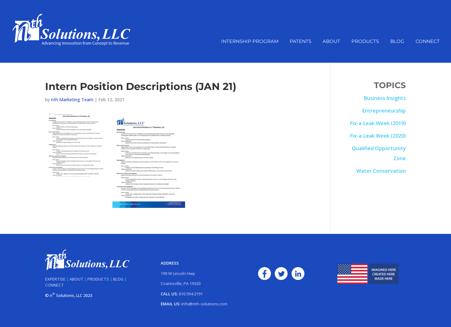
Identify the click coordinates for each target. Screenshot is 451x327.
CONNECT (54, 285)
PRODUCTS (98, 279)
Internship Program (249, 45)
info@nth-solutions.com (204, 304)
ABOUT (76, 279)
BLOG (118, 279)
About (331, 45)
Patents (300, 45)
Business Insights (385, 98)
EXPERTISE (55, 279)
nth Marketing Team (72, 100)
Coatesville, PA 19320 (180, 283)
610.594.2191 (191, 294)
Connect (428, 45)
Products (365, 45)
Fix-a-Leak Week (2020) (378, 135)
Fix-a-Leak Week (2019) (378, 123)
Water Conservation (381, 170)
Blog (397, 45)
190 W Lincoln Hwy (178, 273)
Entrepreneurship (384, 110)
